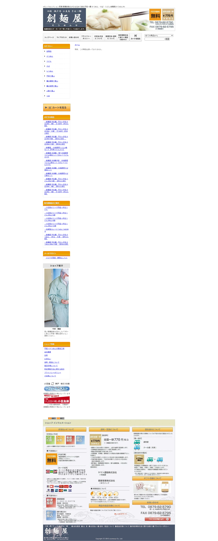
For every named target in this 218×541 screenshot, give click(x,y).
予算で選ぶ (50, 76)
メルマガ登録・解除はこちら (56, 258)
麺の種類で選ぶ (52, 81)
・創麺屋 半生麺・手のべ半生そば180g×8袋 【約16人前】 (56, 138)
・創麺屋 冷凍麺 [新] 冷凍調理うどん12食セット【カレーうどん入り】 (56, 163)
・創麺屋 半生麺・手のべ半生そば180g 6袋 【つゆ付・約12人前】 (56, 192)
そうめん (49, 56)
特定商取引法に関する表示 (54, 369)
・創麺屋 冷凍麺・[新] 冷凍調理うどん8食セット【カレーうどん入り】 (56, 155)
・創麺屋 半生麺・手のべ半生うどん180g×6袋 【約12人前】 (56, 180)
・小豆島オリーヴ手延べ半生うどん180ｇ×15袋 (56, 225)
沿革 (46, 355)
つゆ (48, 96)
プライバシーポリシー (52, 373)
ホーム (77, 45)
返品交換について (51, 366)
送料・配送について (51, 362)
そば (48, 66)
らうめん (49, 71)
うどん (48, 61)
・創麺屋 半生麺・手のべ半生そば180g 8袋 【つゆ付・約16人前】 (56, 124)
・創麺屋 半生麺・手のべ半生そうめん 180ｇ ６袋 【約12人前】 (56, 237)
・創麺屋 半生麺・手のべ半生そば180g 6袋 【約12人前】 (56, 185)
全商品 (48, 51)
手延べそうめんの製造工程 (54, 349)
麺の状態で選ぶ (52, 86)
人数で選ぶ (50, 91)
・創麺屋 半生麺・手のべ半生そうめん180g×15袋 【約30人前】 (56, 243)
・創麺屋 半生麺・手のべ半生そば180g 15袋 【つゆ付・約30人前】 (56, 131)
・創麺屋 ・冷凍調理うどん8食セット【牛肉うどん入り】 (55, 149)
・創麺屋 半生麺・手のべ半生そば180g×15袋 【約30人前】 (56, 143)
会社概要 (47, 352)
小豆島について (50, 376)
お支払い (47, 359)
